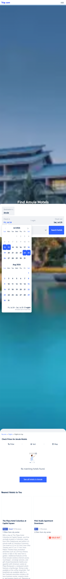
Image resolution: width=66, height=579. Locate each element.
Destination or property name (9, 209)
